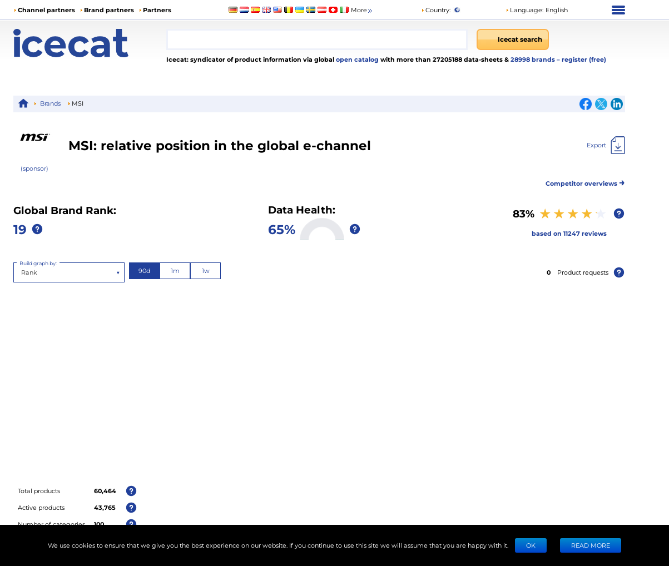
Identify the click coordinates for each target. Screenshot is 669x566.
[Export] (606, 145)
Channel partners (46, 10)
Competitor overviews (585, 181)
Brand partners (109, 10)
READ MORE (590, 545)
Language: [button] (524, 10)
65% (281, 228)
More (362, 10)
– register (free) (581, 59)
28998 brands (534, 59)
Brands (50, 103)
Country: (435, 10)
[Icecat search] (513, 39)
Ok (531, 545)
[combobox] (317, 39)
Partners (157, 10)
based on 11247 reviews (569, 233)
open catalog (356, 59)
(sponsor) (34, 168)
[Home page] (89, 43)
